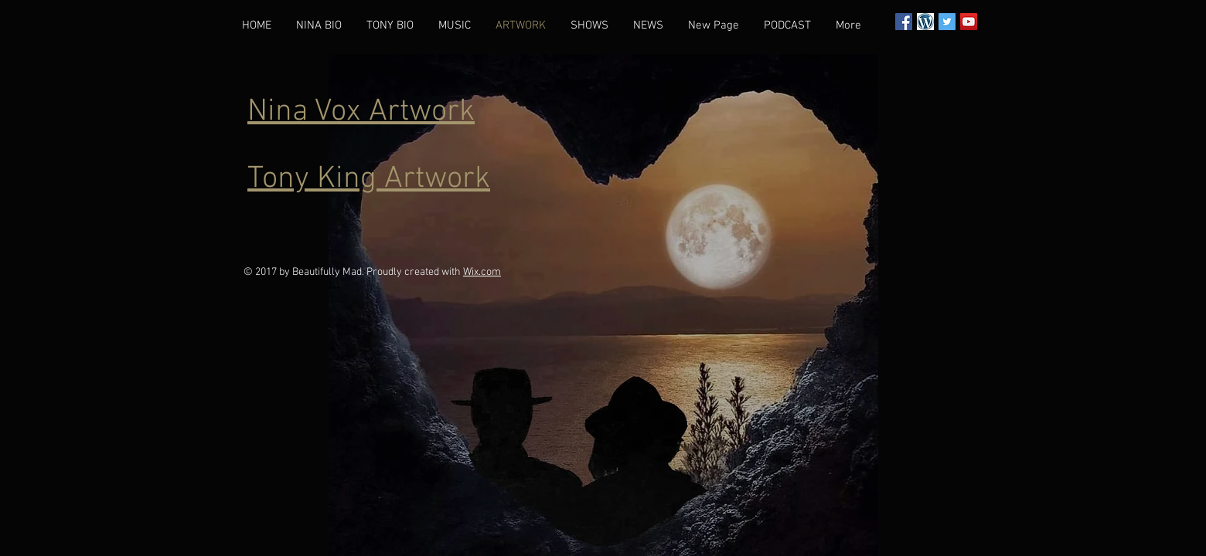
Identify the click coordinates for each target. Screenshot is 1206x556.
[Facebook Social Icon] (903, 21)
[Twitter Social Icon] (947, 21)
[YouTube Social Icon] (968, 21)
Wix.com (482, 272)
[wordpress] (925, 21)
